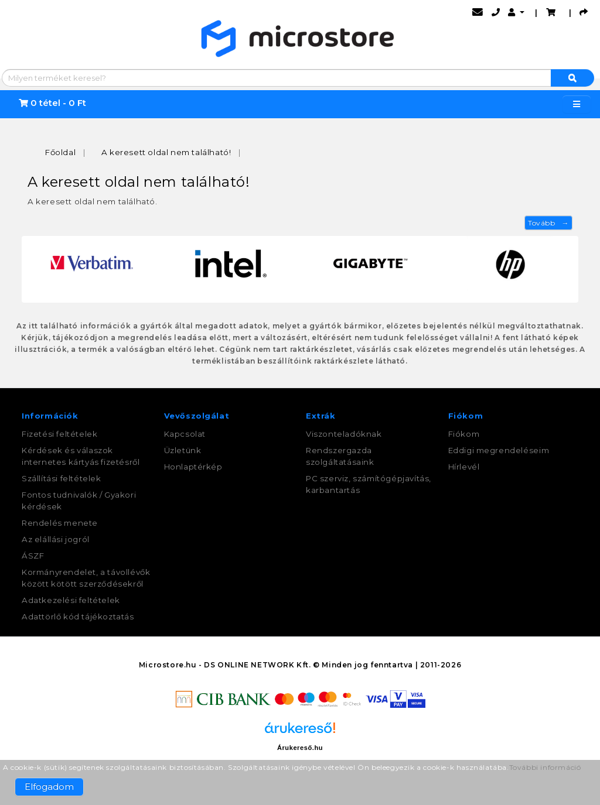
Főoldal (60, 152)
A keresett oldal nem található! (166, 152)
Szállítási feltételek (61, 478)
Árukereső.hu (300, 747)
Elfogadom (49, 786)
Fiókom (464, 434)
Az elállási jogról (56, 539)
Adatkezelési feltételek (71, 600)
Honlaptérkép (193, 466)
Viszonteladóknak (344, 434)
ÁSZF (33, 555)
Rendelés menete (60, 522)
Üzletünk (183, 450)
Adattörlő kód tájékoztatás (78, 616)
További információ (545, 767)
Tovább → (548, 222)
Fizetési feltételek (59, 434)
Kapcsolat (185, 434)
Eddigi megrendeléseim (499, 450)
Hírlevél (464, 466)
